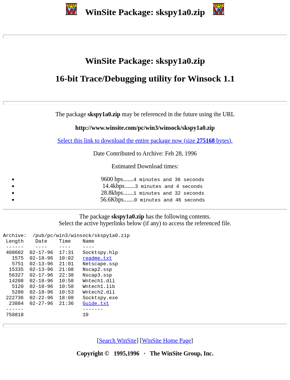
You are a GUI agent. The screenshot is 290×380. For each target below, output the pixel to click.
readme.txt (97, 263)
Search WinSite (117, 357)
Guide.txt (96, 317)
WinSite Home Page (166, 357)
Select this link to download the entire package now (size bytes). (145, 140)
